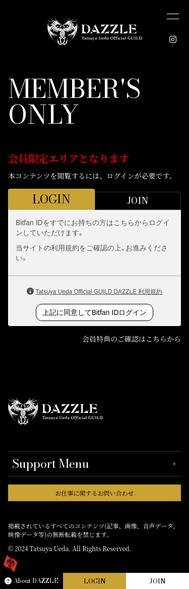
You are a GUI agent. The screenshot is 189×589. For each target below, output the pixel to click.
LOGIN (95, 581)
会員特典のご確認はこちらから (131, 339)
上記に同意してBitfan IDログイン (94, 312)
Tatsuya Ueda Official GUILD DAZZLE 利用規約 (98, 291)
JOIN (158, 581)
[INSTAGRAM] (173, 39)
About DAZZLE (31, 580)
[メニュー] (173, 16)
